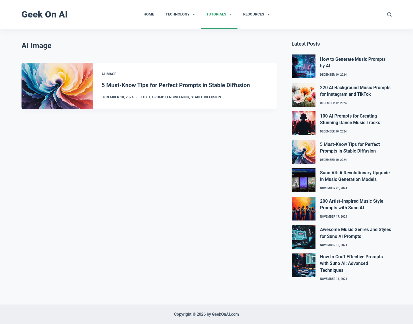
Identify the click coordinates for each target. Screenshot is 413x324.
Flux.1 (145, 97)
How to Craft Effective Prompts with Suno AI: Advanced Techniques (351, 263)
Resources (257, 14)
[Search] (389, 14)
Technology (181, 14)
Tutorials (220, 14)
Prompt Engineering (170, 97)
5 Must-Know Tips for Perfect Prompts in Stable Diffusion (176, 85)
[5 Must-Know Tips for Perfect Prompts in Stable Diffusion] (57, 86)
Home (148, 14)
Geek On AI (45, 14)
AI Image (109, 74)
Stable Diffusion (206, 97)
